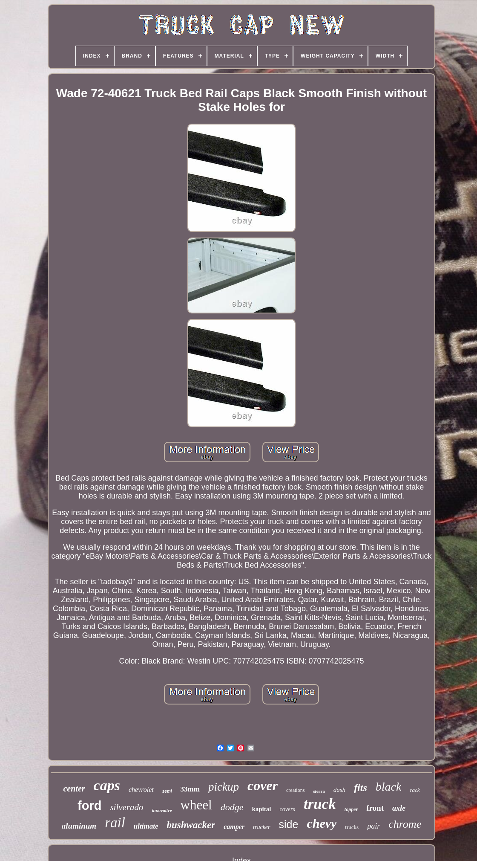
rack (415, 790)
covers (287, 809)
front (375, 807)
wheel (196, 804)
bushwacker (191, 825)
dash (339, 789)
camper (234, 826)
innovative (162, 810)
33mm (190, 789)
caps (107, 785)
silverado (126, 807)
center (74, 788)
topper (351, 809)
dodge (232, 807)
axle (398, 808)
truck (320, 804)
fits (360, 787)
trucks (352, 827)
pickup (223, 786)
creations (295, 790)
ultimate (146, 826)
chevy (321, 823)
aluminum (79, 825)
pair (373, 826)
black (389, 786)
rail (115, 822)
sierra (319, 791)
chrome (404, 824)
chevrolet (141, 789)
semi (167, 791)
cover (262, 785)
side (289, 824)
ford (89, 805)
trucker (261, 827)
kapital (261, 809)
